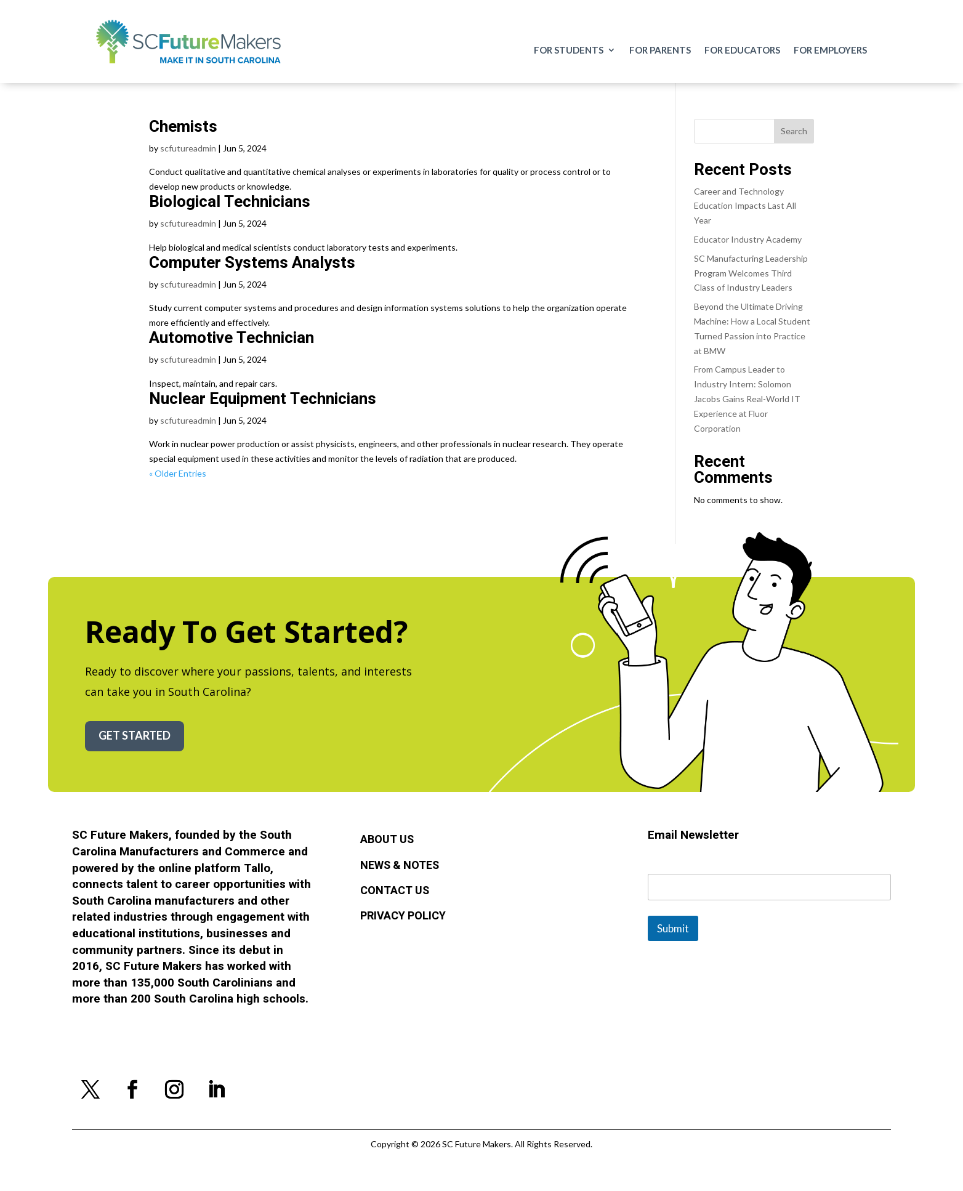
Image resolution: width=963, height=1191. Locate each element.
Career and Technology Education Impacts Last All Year (745, 206)
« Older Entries (177, 473)
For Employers (830, 50)
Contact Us (394, 891)
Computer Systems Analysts (252, 263)
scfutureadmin (188, 148)
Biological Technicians (229, 202)
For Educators (742, 50)
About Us (387, 840)
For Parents (660, 50)
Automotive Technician (231, 338)
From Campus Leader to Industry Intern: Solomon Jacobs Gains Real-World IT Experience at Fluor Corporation (747, 398)
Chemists (183, 127)
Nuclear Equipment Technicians (262, 399)
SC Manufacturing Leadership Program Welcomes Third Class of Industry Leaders (751, 273)
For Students (568, 50)
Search (794, 131)
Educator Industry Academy (748, 239)
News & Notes (399, 866)
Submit (673, 928)
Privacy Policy (403, 916)
